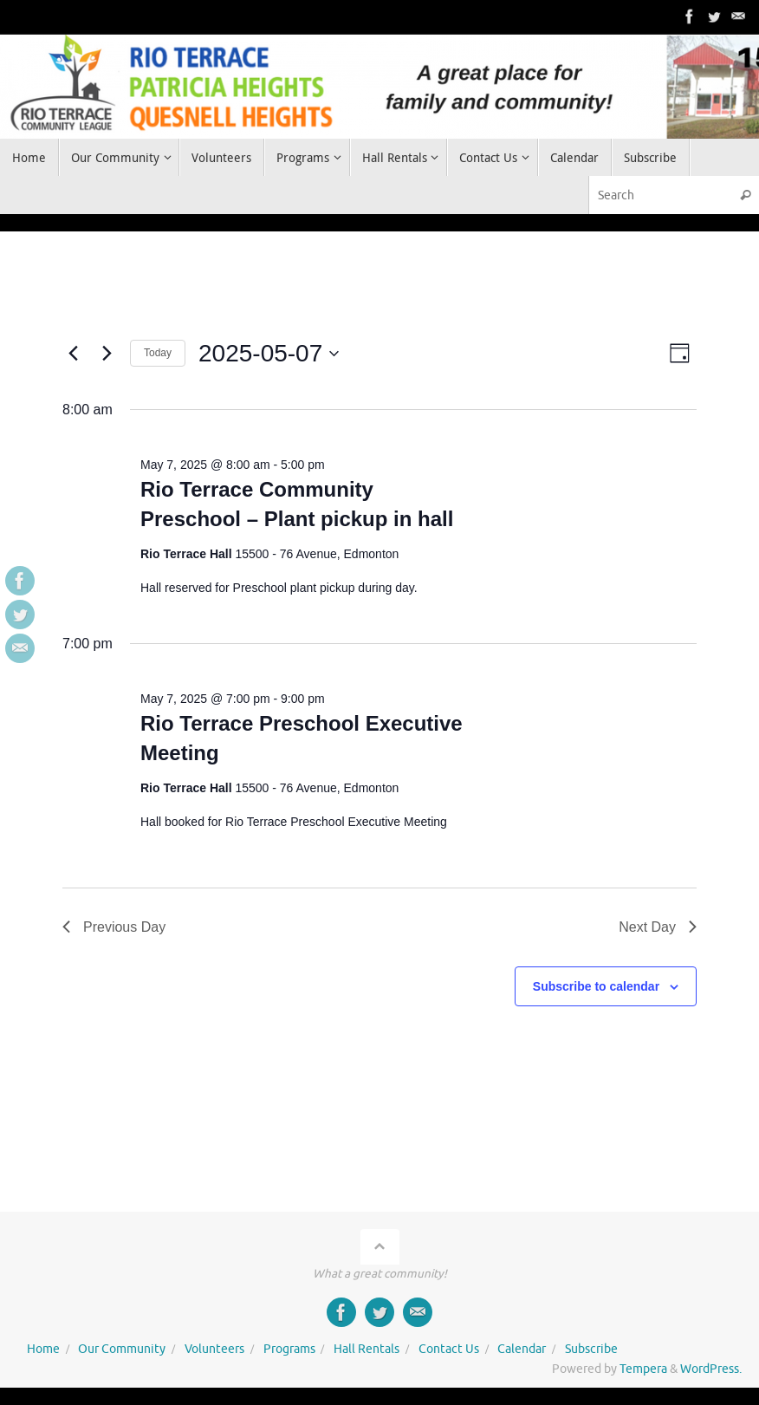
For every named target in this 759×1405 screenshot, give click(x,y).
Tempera (643, 1369)
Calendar (521, 1349)
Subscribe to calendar (596, 986)
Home (43, 1349)
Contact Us (448, 1349)
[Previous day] (72, 353)
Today (158, 353)
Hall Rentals (366, 1349)
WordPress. (711, 1369)
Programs (289, 1349)
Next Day (658, 927)
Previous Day (113, 927)
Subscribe (591, 1349)
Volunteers (214, 1349)
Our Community (121, 1349)
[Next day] (106, 353)
